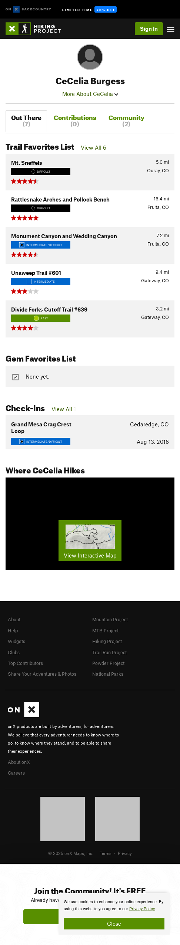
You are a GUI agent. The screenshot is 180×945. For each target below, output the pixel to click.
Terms (105, 853)
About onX (19, 762)
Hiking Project (107, 641)
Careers (16, 773)
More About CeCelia (90, 93)
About (14, 619)
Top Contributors (25, 663)
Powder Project (108, 663)
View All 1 (63, 409)
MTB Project (105, 630)
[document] (114, 913)
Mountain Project (110, 619)
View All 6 (93, 147)
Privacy (125, 853)
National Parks (107, 674)
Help (13, 630)
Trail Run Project (109, 652)
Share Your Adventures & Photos (42, 674)
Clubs (14, 652)
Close (114, 923)
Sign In (149, 28)
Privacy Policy (142, 908)
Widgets (16, 641)
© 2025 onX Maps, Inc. (70, 853)
